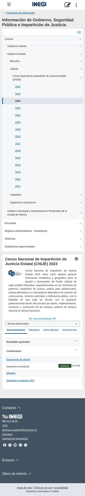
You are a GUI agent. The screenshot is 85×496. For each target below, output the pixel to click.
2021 (18, 115)
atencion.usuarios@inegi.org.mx (19, 430)
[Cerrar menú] (79, 32)
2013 (18, 172)
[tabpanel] (42, 360)
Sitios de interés (14, 474)
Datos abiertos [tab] (51, 330)
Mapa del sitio (24, 487)
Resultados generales (42, 341)
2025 (18, 86)
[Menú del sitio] (9, 4)
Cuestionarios (42, 350)
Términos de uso (43, 487)
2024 (18, 93)
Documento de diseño (18, 359)
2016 (18, 150)
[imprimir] (76, 259)
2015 (18, 157)
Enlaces (8, 460)
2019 (18, 129)
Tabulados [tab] (34, 330)
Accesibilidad (61, 487)
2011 (18, 186)
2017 (18, 143)
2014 (18, 164)
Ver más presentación (42, 318)
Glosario (10, 373)
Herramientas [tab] (69, 330)
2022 (18, 108)
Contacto (9, 408)
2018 (18, 136)
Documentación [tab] (16, 330)
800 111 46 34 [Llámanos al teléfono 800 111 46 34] (10, 421)
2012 (18, 179)
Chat (4, 425)
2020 (18, 122)
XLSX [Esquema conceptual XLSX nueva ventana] (65, 366)
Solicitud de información (15, 438)
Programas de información (20, 12)
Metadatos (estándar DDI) (20, 380)
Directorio (7, 434)
